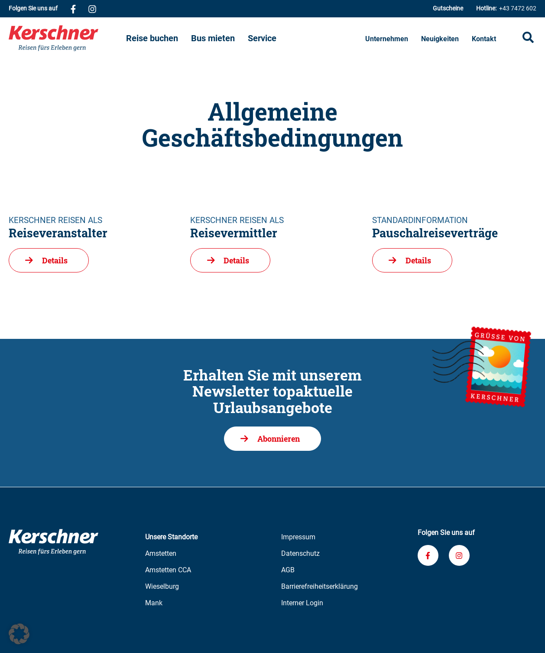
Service (262, 38)
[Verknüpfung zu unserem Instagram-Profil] (92, 8)
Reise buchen (152, 38)
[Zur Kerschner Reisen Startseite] (67, 38)
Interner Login (302, 603)
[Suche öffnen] (528, 38)
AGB (288, 570)
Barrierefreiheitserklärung (319, 586)
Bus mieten (213, 38)
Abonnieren (278, 438)
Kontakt (484, 39)
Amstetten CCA (168, 570)
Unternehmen (386, 39)
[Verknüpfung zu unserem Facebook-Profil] (73, 8)
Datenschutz (300, 553)
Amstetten (160, 553)
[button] (19, 634)
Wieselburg (162, 586)
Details (55, 260)
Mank (153, 603)
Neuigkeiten (440, 39)
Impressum (298, 537)
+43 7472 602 (506, 8)
